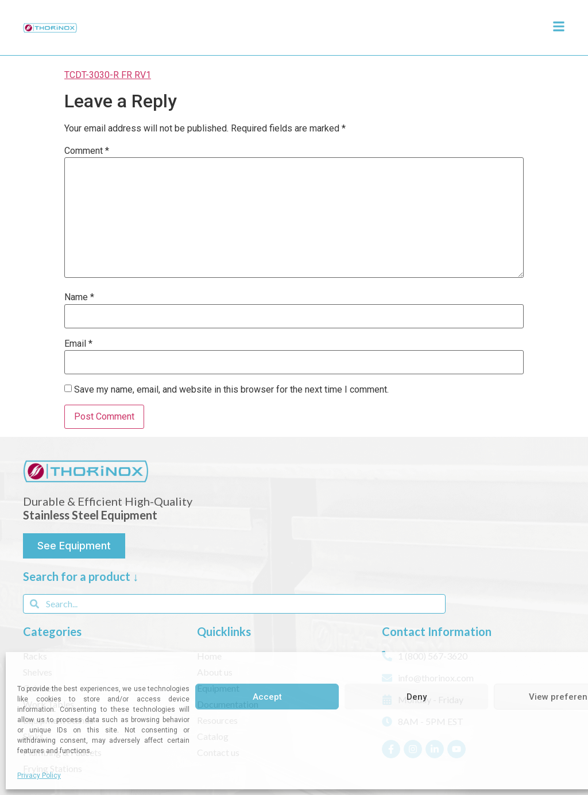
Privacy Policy (39, 775)
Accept (267, 697)
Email (78, 343)
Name (79, 297)
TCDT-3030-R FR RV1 (107, 74)
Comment (86, 151)
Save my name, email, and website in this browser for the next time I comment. (231, 389)
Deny (417, 697)
